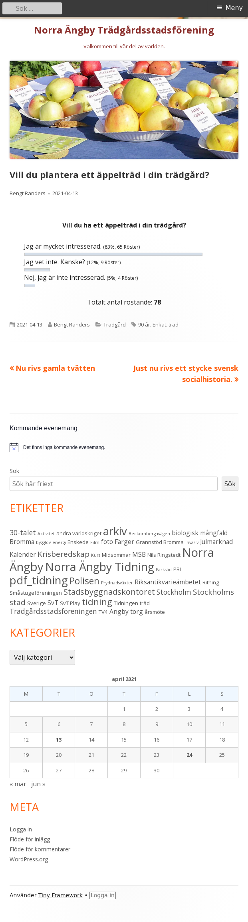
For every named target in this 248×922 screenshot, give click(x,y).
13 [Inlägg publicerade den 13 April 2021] (59, 739)
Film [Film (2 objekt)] (94, 542)
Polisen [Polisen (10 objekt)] (84, 580)
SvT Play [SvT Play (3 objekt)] (70, 603)
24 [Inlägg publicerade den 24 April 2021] (189, 754)
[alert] (64, 447)
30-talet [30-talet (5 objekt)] (23, 532)
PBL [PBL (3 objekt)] (178, 569)
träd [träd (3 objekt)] (145, 603)
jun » (38, 784)
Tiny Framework (60, 895)
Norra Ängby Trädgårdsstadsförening (124, 30)
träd (174, 324)
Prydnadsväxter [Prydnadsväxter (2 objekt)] (117, 583)
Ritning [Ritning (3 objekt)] (210, 582)
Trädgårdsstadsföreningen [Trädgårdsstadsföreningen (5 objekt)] (53, 611)
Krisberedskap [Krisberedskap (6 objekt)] (63, 554)
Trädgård (114, 324)
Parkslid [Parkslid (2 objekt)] (164, 569)
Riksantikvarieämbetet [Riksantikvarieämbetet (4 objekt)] (168, 582)
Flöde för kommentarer (40, 849)
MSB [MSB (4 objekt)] (139, 554)
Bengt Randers (28, 193)
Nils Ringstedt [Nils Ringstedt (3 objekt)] (164, 554)
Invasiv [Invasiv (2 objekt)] (191, 542)
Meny (234, 8)
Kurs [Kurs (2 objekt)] (95, 555)
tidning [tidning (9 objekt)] (97, 602)
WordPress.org (29, 859)
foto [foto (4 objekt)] (107, 541)
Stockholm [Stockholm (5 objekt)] (174, 592)
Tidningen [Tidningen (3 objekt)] (126, 603)
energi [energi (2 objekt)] (59, 542)
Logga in (21, 829)
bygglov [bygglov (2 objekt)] (43, 542)
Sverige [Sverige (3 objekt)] (36, 603)
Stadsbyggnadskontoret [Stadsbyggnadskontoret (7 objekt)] (109, 591)
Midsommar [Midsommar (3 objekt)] (116, 554)
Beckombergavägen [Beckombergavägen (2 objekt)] (149, 533)
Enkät (159, 324)
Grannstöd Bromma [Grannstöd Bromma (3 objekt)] (160, 542)
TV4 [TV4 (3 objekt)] (103, 611)
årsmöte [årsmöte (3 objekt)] (155, 611)
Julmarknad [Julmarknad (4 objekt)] (216, 541)
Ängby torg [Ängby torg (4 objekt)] (126, 611)
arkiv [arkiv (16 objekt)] (115, 531)
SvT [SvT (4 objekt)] (53, 602)
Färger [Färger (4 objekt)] (124, 541)
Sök (14, 471)
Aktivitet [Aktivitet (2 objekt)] (46, 533)
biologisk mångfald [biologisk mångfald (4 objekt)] (200, 532)
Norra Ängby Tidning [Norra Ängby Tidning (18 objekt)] (99, 566)
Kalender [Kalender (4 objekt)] (23, 554)
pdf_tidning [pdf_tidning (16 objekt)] (39, 580)
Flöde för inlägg (30, 839)
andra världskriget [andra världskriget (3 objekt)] (78, 533)
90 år (144, 324)
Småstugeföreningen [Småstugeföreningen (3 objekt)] (36, 592)
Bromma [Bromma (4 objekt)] (22, 541)
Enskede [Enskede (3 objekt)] (78, 542)
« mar (18, 784)
